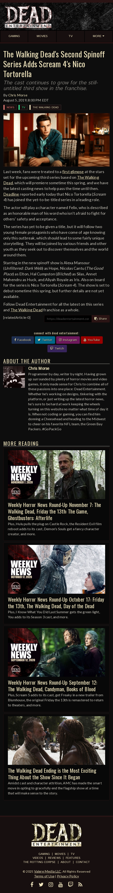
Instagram (68, 340)
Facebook (22, 340)
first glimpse (73, 171)
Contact (83, 862)
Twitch (57, 348)
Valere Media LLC (47, 871)
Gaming (44, 854)
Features (73, 858)
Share (100, 319)
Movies (60, 854)
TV (23, 107)
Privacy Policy (68, 876)
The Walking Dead (46, 107)
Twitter (45, 340)
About (66, 862)
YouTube (92, 340)
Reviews (54, 858)
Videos (38, 858)
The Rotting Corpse (39, 862)
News (10, 107)
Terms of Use (44, 876)
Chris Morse (17, 95)
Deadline (11, 194)
